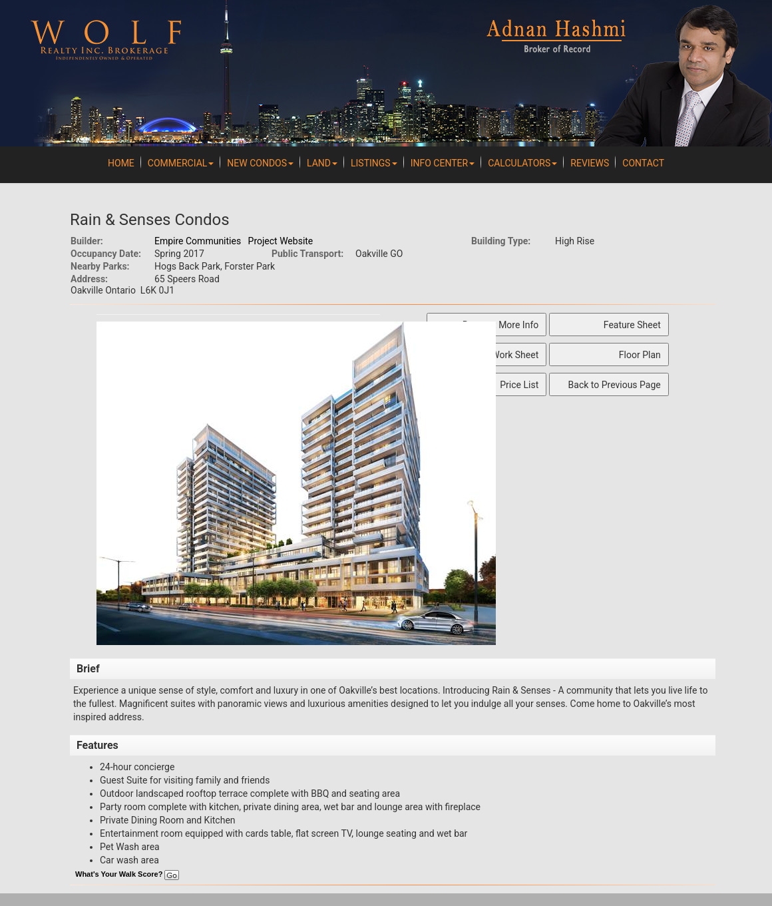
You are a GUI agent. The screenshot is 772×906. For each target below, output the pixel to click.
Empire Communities (197, 241)
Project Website (280, 241)
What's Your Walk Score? (127, 874)
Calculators (522, 163)
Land (322, 163)
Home (121, 163)
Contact (643, 163)
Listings (374, 163)
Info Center (443, 163)
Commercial (181, 163)
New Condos (260, 163)
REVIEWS (589, 163)
